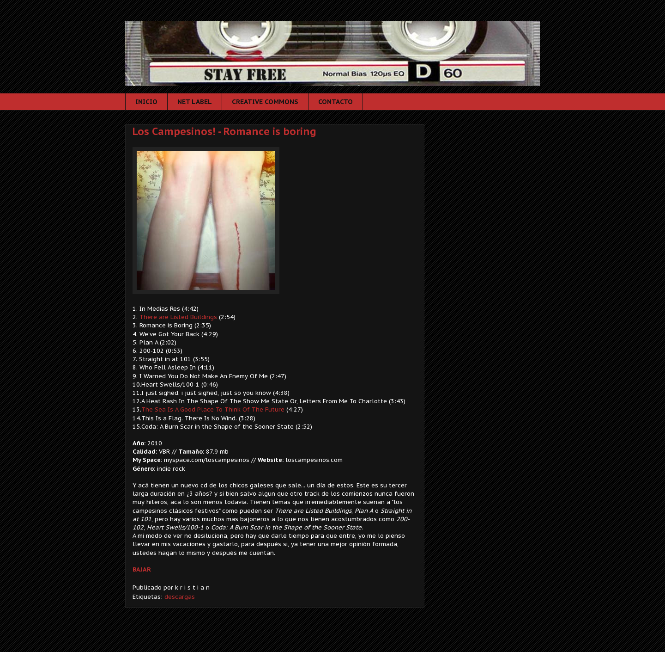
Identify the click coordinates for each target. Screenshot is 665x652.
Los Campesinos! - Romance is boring (224, 131)
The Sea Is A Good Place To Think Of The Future (212, 409)
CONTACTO (335, 102)
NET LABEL (194, 102)
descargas (179, 597)
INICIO (146, 102)
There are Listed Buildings (178, 317)
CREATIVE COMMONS (265, 102)
